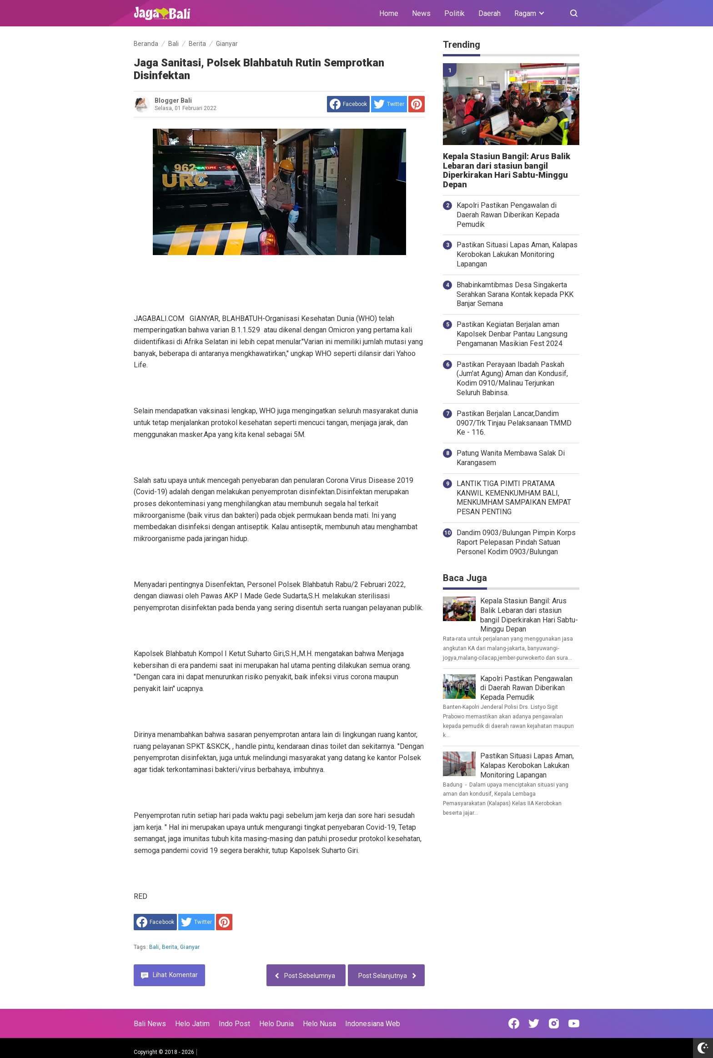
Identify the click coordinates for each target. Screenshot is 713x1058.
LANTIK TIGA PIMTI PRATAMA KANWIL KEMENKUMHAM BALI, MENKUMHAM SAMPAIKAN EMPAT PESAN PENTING (514, 497)
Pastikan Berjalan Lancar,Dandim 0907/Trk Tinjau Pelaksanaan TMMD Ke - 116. (514, 423)
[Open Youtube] (573, 1023)
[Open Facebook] (513, 1023)
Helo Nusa (319, 1023)
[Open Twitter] (533, 1023)
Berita (169, 947)
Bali (154, 947)
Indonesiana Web (372, 1023)
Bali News (150, 1023)
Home (388, 13)
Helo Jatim (192, 1023)
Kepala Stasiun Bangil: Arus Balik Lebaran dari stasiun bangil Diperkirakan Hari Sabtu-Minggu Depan (506, 170)
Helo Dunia (276, 1023)
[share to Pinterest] (416, 104)
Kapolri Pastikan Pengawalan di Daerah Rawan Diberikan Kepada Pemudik (508, 215)
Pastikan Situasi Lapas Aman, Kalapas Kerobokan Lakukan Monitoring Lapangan (517, 254)
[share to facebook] (348, 104)
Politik (454, 13)
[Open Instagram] (553, 1023)
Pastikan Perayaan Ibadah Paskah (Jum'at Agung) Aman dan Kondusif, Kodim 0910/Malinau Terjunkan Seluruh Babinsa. (512, 378)
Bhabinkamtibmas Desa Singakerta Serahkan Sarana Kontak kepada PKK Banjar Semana (515, 294)
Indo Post (234, 1023)
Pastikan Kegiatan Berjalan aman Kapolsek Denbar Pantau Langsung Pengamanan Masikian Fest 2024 (512, 334)
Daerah (489, 13)
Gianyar (190, 947)
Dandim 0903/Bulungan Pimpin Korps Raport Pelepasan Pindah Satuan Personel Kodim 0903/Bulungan (516, 542)
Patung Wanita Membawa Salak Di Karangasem (511, 458)
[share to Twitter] (389, 104)
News (421, 13)
